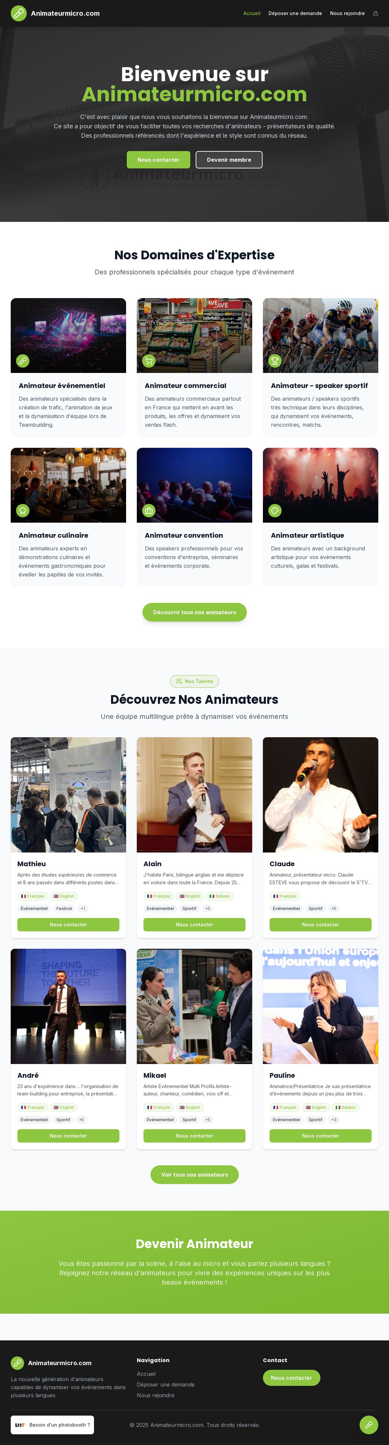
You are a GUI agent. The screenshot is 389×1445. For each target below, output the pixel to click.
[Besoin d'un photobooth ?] (52, 1425)
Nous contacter (158, 159)
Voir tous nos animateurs (194, 1174)
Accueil (252, 13)
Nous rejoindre (347, 13)
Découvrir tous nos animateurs (194, 612)
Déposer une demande (295, 13)
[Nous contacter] (369, 1425)
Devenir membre (229, 159)
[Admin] (375, 13)
